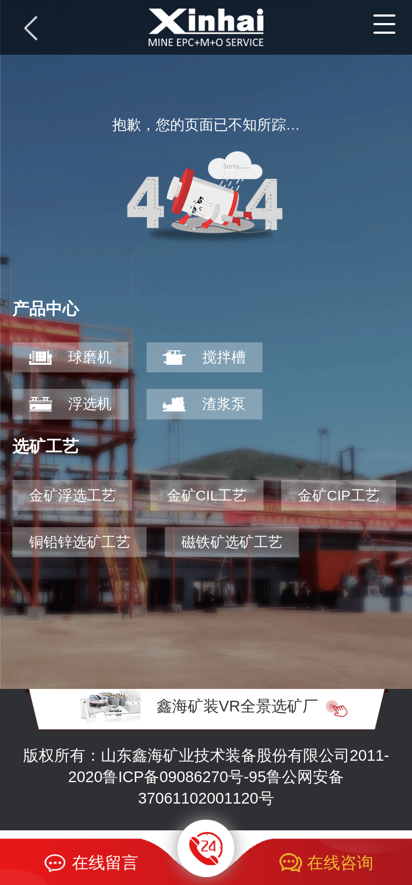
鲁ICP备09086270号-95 (184, 776)
